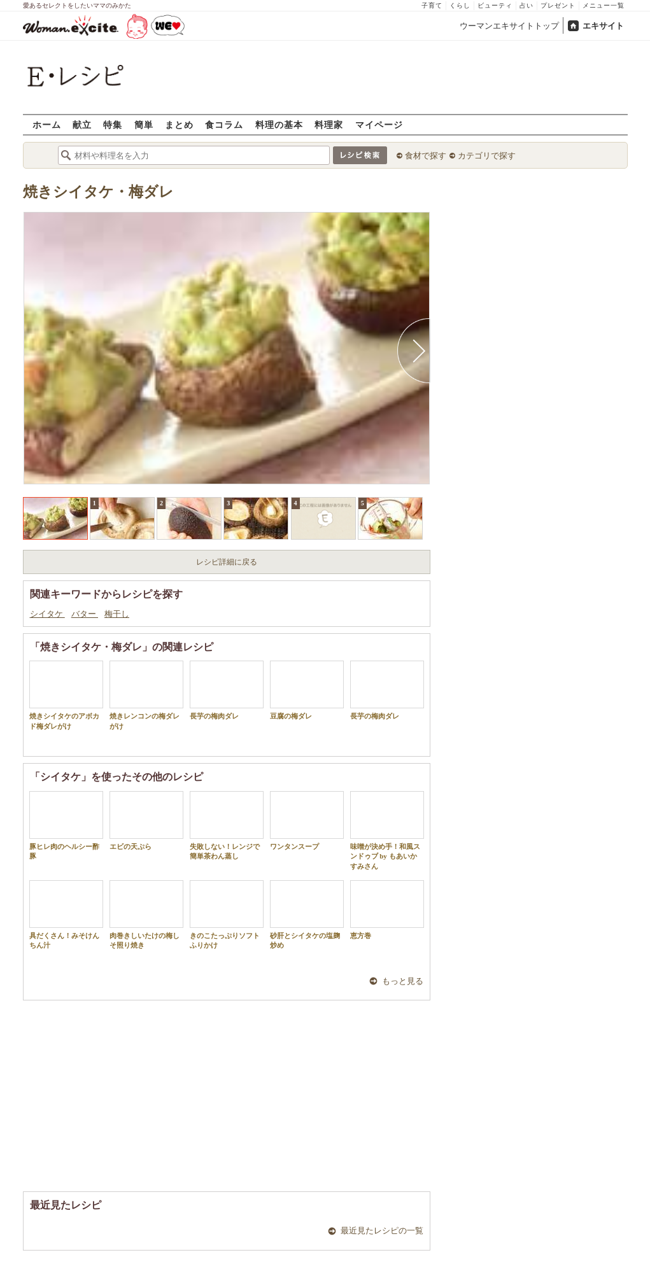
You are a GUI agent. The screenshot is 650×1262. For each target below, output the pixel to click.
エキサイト (603, 26)
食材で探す (425, 155)
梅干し (116, 614)
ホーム (46, 124)
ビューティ (494, 5)
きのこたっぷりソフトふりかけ (227, 914)
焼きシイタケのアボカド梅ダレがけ (66, 695)
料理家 (328, 124)
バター (84, 614)
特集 (112, 124)
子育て (431, 5)
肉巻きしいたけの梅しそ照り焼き (146, 914)
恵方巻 (387, 909)
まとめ (179, 124)
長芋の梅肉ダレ (227, 690)
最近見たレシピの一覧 (382, 1230)
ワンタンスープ (307, 820)
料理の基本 (279, 124)
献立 (82, 124)
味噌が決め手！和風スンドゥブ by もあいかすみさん (387, 830)
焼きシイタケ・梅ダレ (98, 192)
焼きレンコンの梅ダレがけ (146, 695)
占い (526, 5)
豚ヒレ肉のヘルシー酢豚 (66, 825)
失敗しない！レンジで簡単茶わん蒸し (227, 825)
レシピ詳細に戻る (226, 561)
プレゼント (558, 5)
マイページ (379, 124)
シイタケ (47, 614)
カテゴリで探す (487, 155)
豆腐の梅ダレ (307, 690)
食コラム (224, 124)
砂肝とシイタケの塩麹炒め (307, 914)
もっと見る (402, 981)
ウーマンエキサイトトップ (509, 26)
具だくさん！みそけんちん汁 (66, 914)
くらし (459, 5)
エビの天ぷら (146, 820)
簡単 (143, 124)
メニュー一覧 (604, 5)
